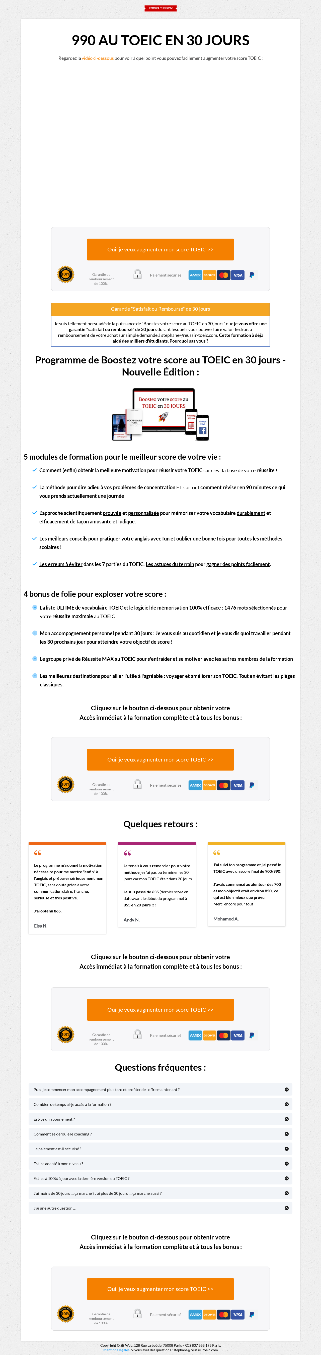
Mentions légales (116, 1352)
